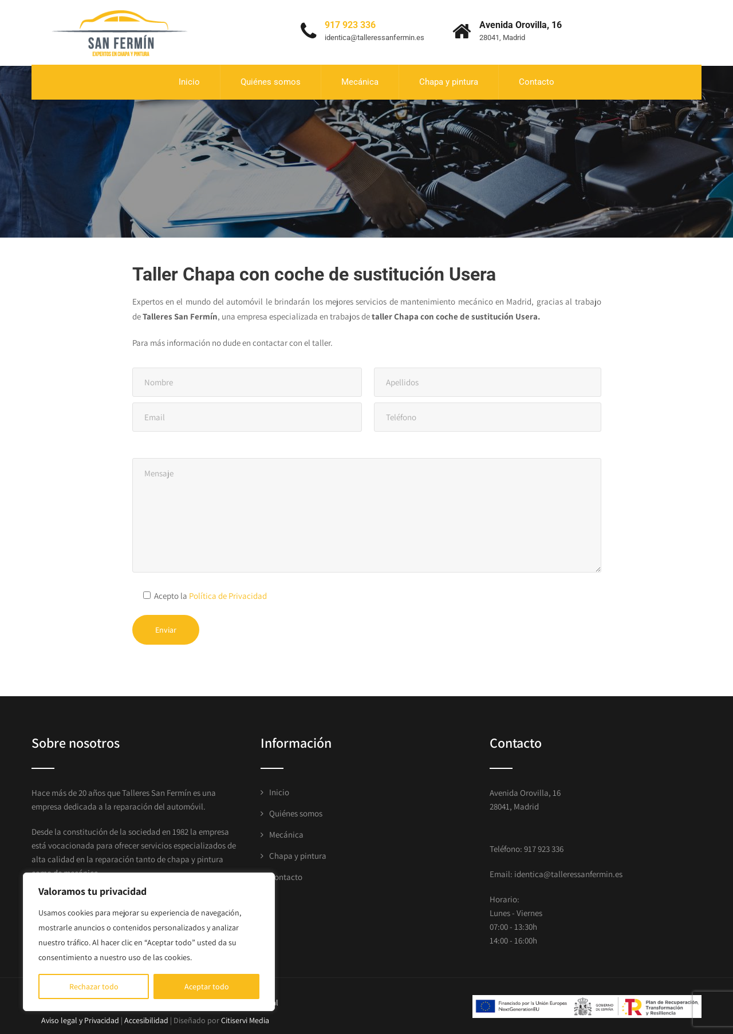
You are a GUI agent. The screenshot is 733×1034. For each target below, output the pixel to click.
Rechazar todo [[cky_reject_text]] (94, 986)
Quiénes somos (271, 80)
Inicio (189, 80)
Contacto (536, 80)
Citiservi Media (245, 1017)
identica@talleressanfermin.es (374, 35)
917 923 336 (350, 23)
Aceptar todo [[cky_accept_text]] (206, 986)
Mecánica (360, 80)
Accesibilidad (146, 1017)
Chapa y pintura (448, 80)
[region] (149, 942)
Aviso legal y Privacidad (80, 1017)
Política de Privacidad (228, 592)
